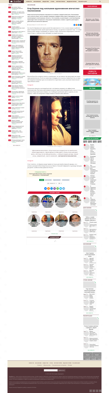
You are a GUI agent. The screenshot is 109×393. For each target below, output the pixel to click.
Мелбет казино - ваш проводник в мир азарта (17, 132)
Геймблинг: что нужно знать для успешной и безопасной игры (18, 13)
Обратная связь (47, 365)
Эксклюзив (37, 1)
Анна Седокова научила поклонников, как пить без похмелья (92, 116)
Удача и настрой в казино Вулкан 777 (17, 100)
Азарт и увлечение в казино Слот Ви (18, 108)
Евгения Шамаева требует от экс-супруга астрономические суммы (48, 224)
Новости (29, 1)
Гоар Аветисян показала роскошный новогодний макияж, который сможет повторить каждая (89, 292)
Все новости (16, 145)
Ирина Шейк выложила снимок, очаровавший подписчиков (75, 223)
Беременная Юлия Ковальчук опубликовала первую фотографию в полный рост (92, 49)
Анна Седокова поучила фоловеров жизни (90, 254)
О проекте (39, 365)
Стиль (52, 1)
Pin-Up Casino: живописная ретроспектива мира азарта (18, 92)
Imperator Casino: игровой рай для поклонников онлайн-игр (18, 42)
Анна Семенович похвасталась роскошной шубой (92, 131)
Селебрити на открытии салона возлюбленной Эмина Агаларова (75, 204)
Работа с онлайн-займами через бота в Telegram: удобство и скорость (17, 23)
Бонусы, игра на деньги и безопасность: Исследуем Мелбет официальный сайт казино (18, 47)
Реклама (70, 365)
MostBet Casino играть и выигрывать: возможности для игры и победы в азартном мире (17, 36)
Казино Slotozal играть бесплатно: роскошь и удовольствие (17, 82)
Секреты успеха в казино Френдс (17, 97)
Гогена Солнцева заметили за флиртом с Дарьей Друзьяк (91, 327)
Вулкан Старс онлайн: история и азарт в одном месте (17, 52)
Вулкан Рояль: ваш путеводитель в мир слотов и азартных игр (18, 136)
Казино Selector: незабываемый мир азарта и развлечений (18, 117)
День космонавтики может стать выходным (61, 204)
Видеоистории (72, 1)
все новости (92, 67)
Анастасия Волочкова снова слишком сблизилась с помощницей (40, 174)
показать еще (54, 233)
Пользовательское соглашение (59, 365)
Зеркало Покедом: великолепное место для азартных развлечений (17, 122)
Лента (10, 5)
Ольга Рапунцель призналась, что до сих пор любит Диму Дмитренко (34, 224)
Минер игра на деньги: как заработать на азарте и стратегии (18, 17)
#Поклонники (65, 180)
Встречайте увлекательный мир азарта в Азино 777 (18, 112)
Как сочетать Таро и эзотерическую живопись (17, 8)
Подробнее (34, 231)
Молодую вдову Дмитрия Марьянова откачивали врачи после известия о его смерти (92, 34)
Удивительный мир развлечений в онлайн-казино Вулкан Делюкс (18, 73)
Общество (45, 1)
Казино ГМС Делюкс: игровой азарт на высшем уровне (18, 77)
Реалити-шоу (82, 1)
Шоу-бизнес (87, 208)
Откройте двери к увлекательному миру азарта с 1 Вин (18, 28)
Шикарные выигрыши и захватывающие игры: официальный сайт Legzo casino (17, 57)
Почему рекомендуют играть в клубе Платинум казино (18, 141)
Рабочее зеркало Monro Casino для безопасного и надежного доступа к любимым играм (18, 68)
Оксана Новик (31, 24)
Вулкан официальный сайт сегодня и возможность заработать (18, 127)
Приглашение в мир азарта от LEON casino (18, 32)
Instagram (30, 85)
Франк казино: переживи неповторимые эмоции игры (18, 62)
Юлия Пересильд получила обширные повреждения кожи (34, 204)
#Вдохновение (56, 180)
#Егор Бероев (48, 180)
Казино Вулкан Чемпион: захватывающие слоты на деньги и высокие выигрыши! (18, 87)
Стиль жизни (87, 280)
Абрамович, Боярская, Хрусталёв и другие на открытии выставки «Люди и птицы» (47, 205)
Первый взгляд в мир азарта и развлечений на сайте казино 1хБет (18, 104)
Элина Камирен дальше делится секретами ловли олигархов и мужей (61, 224)
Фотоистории (60, 1)
